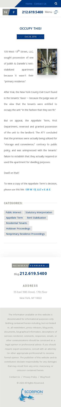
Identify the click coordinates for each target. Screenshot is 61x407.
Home (29, 4)
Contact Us (40, 4)
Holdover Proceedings (18, 229)
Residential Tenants (16, 223)
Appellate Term (14, 218)
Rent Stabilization (36, 218)
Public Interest (13, 213)
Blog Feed (45, 377)
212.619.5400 (32, 13)
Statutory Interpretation (39, 213)
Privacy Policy (30, 377)
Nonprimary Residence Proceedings (25, 234)
